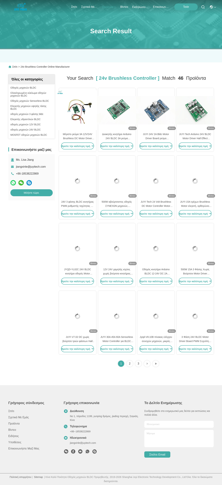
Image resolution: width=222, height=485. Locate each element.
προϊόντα (109, 7)
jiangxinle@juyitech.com (31, 166)
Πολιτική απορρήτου (20, 477)
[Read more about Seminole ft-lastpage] (156, 364)
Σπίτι (74, 6)
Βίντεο (124, 6)
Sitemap (38, 477)
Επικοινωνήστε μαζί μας (161, 6)
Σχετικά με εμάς (89, 6)
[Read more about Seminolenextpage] (147, 364)
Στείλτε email (157, 454)
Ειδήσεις (13, 436)
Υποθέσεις (14, 442)
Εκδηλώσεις (140, 7)
